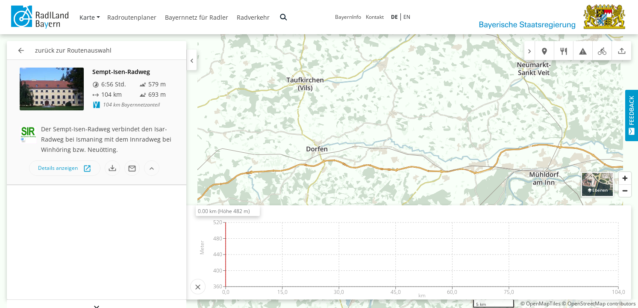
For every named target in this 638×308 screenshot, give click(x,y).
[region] (319, 171)
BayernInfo (348, 17)
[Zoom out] (625, 190)
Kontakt (375, 17)
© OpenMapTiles (540, 303)
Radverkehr (253, 17)
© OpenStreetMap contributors (599, 303)
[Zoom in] (625, 178)
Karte (89, 17)
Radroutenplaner (131, 17)
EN (406, 17)
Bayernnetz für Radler (196, 17)
